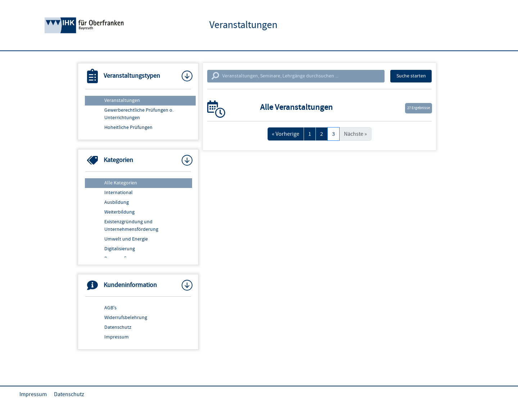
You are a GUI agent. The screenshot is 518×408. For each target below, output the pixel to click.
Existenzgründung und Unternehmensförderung (131, 226)
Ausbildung (116, 202)
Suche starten (411, 76)
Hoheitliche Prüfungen (128, 127)
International (118, 192)
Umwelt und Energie (126, 239)
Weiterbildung (119, 212)
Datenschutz (117, 327)
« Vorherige (285, 134)
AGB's (110, 308)
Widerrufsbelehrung (125, 317)
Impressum (116, 337)
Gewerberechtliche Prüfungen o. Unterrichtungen (138, 114)
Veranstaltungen (122, 100)
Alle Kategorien (120, 183)
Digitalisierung (119, 249)
